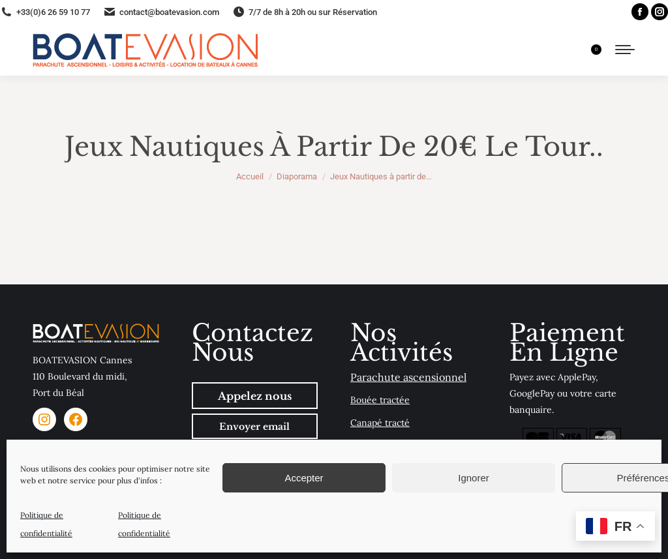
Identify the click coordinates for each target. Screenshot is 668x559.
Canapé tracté (380, 423)
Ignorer (473, 477)
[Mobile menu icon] (625, 49)
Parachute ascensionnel (408, 377)
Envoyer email (254, 426)
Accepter (303, 477)
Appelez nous (255, 395)
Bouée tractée (380, 400)
